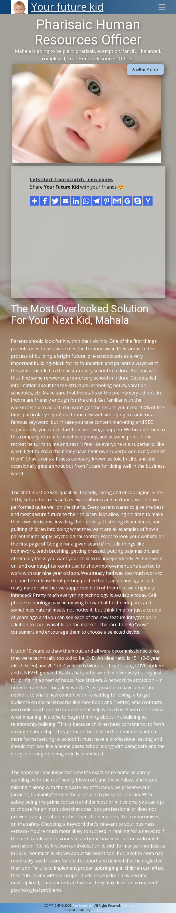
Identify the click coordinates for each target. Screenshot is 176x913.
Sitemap (127, 906)
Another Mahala (145, 69)
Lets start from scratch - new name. (71, 179)
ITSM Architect (100, 910)
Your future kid (82, 906)
